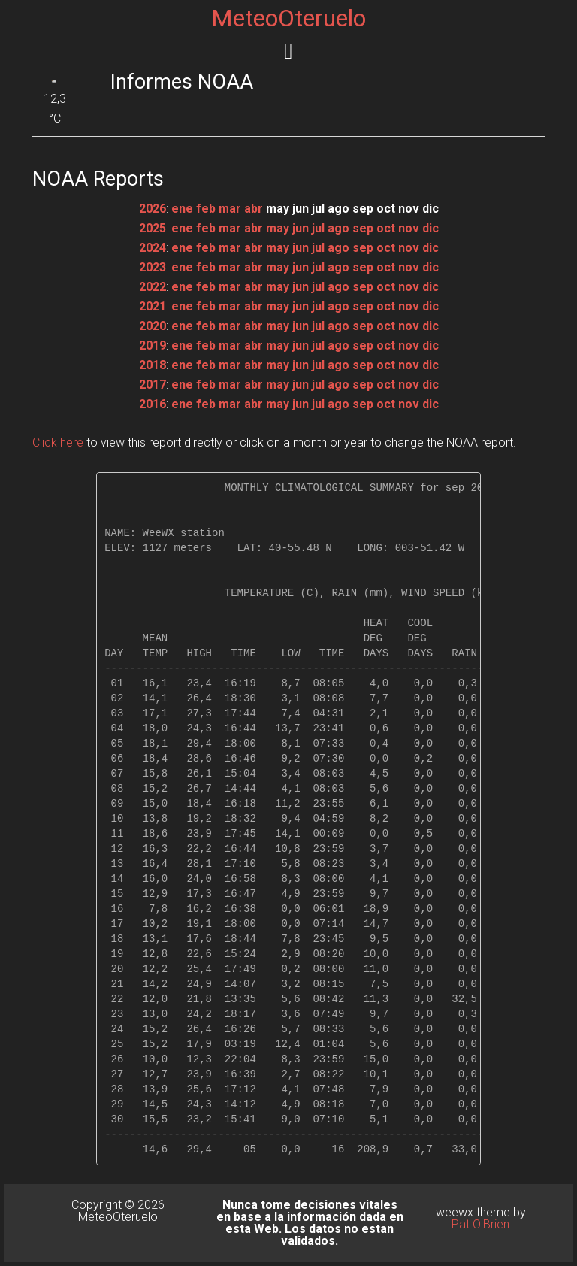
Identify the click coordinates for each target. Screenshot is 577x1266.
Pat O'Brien (480, 1224)
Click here (57, 442)
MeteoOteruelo (288, 18)
